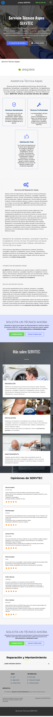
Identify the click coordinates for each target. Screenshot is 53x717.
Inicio (14, 678)
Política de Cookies (34, 684)
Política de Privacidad (34, 681)
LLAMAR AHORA (39, 43)
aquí (46, 692)
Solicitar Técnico (17, 684)
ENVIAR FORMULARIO (35, 335)
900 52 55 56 (40, 3)
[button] (26, 665)
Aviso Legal (32, 678)
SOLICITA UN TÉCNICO (16, 43)
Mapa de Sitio (16, 681)
